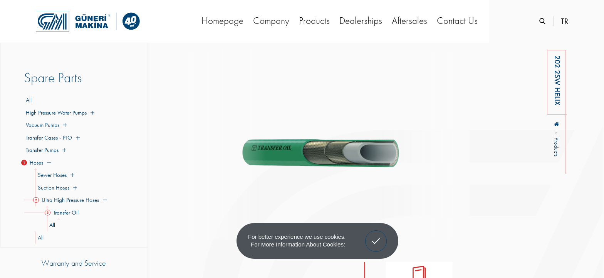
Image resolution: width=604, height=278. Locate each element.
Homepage (222, 20)
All (29, 100)
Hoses (37, 162)
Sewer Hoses (54, 175)
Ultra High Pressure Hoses (71, 200)
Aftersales (409, 20)
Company (271, 20)
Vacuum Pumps (45, 125)
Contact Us (457, 20)
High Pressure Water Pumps (59, 113)
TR (564, 21)
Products (314, 20)
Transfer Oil (63, 212)
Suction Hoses (56, 187)
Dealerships (360, 20)
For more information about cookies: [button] (298, 244)
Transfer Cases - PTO (52, 137)
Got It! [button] (376, 235)
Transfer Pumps (45, 150)
